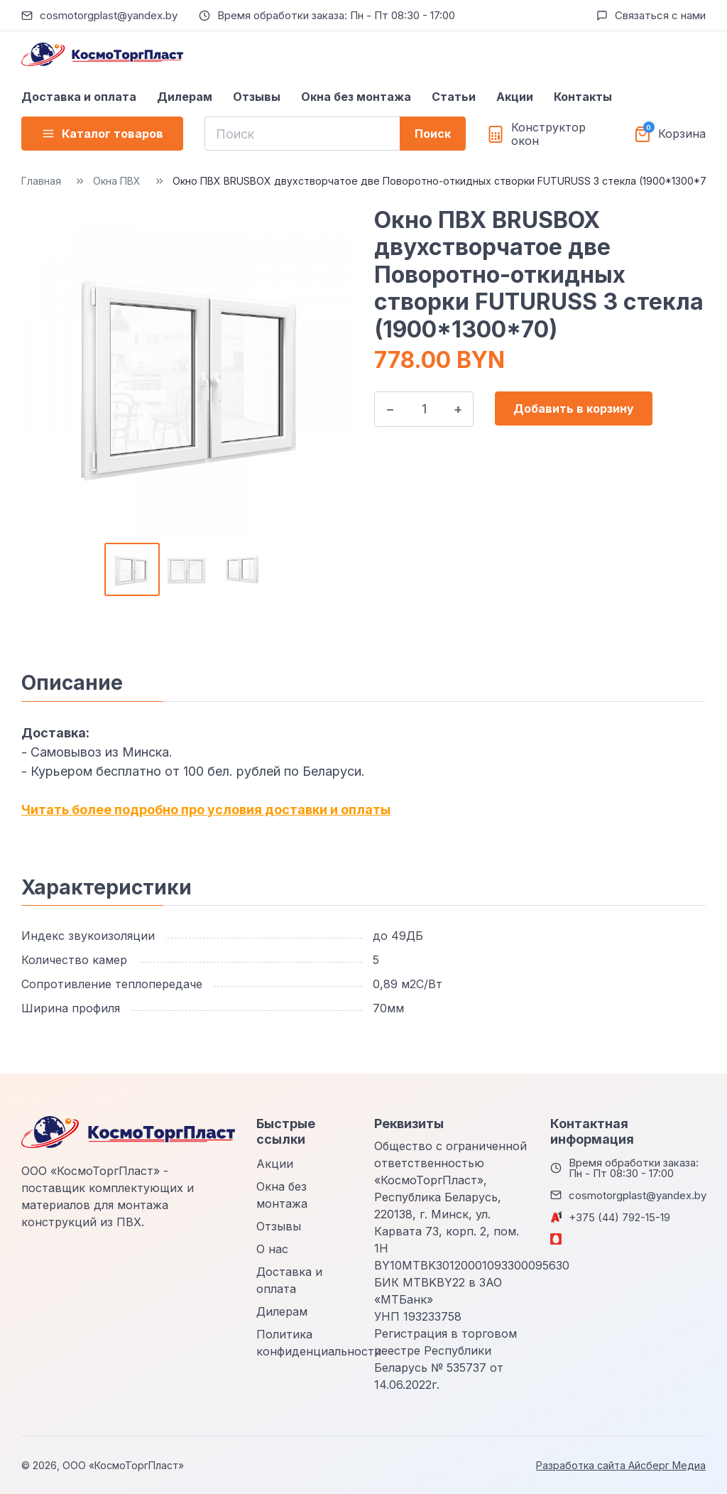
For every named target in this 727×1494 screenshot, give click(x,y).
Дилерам (184, 97)
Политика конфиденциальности (318, 1342)
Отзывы (256, 97)
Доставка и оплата (78, 97)
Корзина (682, 134)
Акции (514, 97)
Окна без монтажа (356, 97)
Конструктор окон (548, 134)
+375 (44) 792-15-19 (619, 1217)
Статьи (454, 97)
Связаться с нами (660, 15)
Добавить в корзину (573, 408)
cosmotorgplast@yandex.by (108, 15)
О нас (272, 1249)
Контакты (583, 97)
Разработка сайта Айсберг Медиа (621, 1465)
